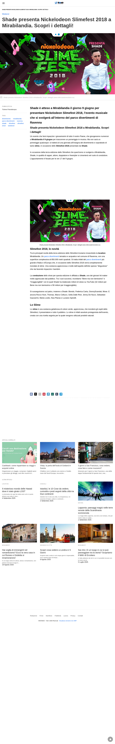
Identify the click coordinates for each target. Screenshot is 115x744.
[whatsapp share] (52, 394)
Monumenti (6, 545)
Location (5, 483)
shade (4, 123)
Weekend (5, 14)
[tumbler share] (56, 394)
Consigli (43, 483)
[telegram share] (61, 394)
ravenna (20, 121)
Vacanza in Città (46, 545)
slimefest (12, 123)
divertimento (6, 119)
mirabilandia (17, 119)
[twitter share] (35, 394)
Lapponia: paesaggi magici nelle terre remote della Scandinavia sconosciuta (95, 510)
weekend (11, 126)
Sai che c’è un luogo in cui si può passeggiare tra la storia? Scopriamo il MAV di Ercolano (95, 552)
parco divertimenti (51, 256)
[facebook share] (31, 394)
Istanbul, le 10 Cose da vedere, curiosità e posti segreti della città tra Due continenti (57, 491)
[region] (68, 180)
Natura (80, 502)
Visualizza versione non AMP (68, 621)
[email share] (39, 394)
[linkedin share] (48, 394)
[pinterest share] (44, 394)
